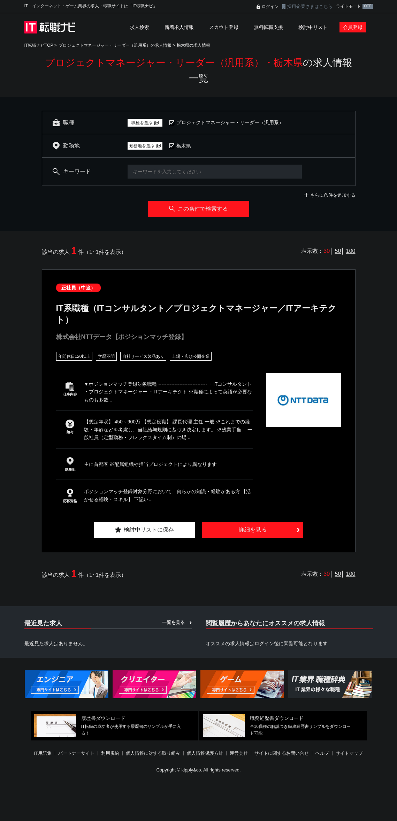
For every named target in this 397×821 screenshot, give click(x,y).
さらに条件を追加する (333, 195)
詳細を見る (253, 530)
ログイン (270, 6)
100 (351, 251)
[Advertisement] (198, 798)
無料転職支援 (268, 27)
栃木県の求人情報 (193, 45)
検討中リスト (313, 27)
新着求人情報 (179, 27)
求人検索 (139, 27)
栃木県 (183, 146)
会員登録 (352, 27)
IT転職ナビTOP (38, 45)
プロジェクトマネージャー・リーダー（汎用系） (230, 122)
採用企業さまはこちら (310, 6)
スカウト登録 (223, 27)
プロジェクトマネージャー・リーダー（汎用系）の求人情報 (115, 45)
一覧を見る (173, 622)
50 (338, 251)
